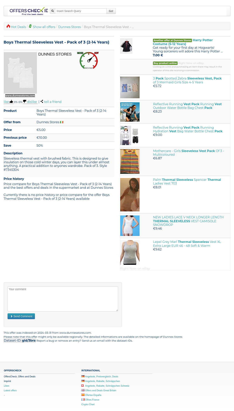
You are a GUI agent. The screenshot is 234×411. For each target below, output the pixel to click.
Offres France (90, 399)
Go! (111, 11)
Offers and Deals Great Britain (98, 390)
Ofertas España (91, 395)
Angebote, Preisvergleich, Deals (99, 376)
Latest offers (10, 390)
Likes (6, 386)
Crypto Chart (88, 404)
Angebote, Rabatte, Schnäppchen (100, 381)
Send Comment (21, 316)
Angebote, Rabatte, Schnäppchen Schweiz (105, 386)
